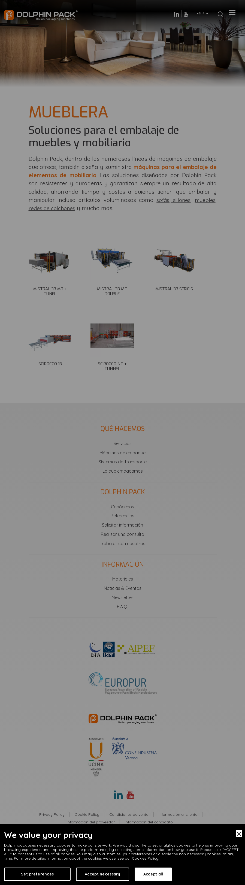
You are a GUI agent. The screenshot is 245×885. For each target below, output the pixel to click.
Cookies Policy (145, 858)
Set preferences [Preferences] (37, 874)
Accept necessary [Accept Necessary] (102, 874)
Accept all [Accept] (153, 874)
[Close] (239, 833)
